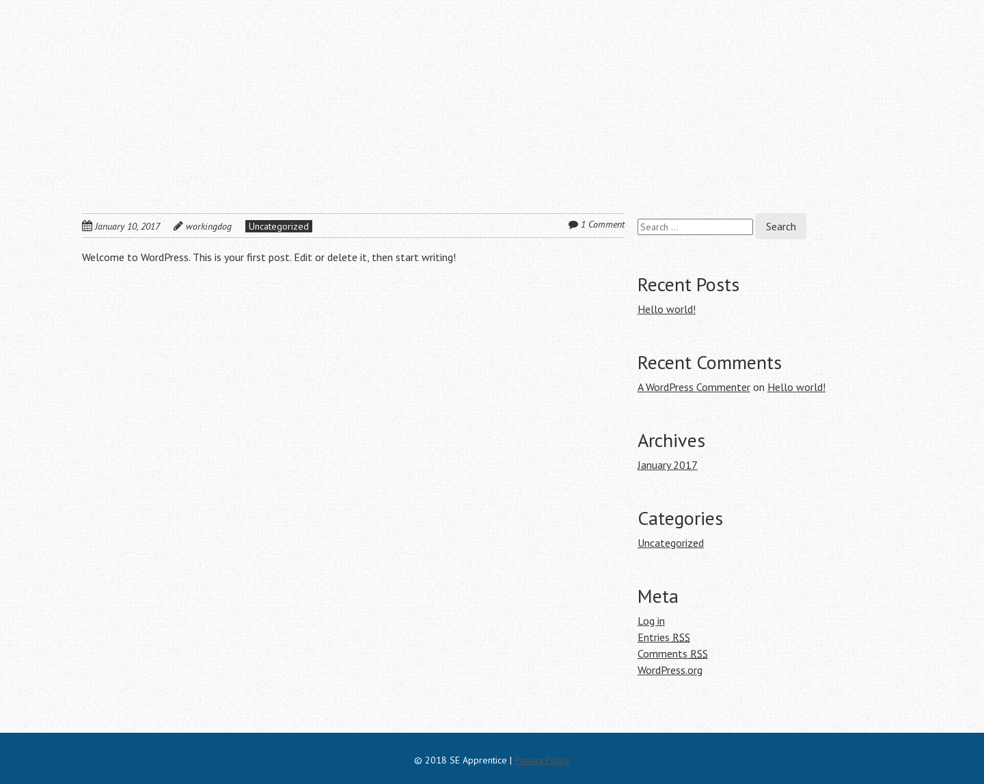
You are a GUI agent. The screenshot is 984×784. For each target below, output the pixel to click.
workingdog (209, 226)
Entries (664, 637)
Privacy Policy (542, 760)
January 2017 (668, 465)
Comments (673, 653)
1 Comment (603, 224)
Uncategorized (279, 226)
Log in (651, 620)
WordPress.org (670, 670)
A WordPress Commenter (694, 387)
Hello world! (667, 309)
